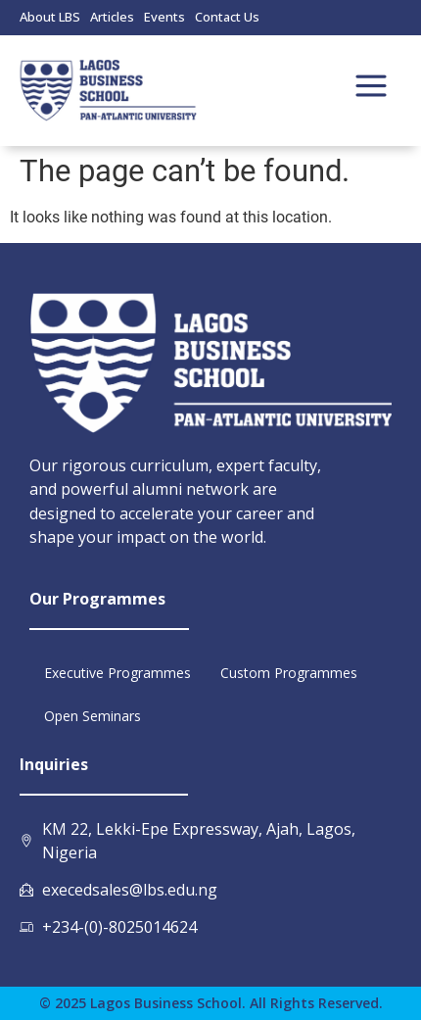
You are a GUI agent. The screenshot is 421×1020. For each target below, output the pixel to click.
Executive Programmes (117, 672)
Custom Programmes (288, 672)
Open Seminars (92, 715)
